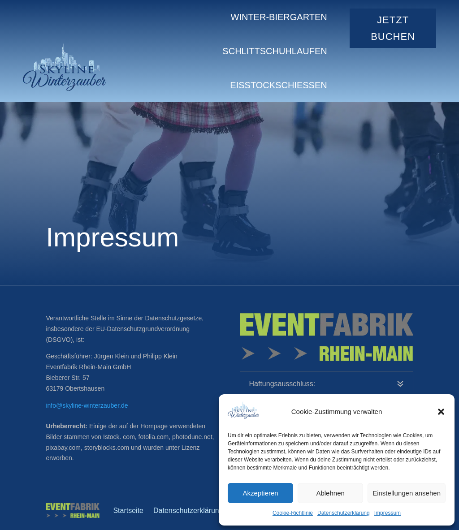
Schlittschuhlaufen (274, 51)
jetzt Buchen (393, 28)
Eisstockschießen (278, 85)
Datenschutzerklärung (343, 513)
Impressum (387, 513)
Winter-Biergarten (279, 17)
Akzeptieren (260, 493)
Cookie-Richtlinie (293, 513)
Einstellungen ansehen (406, 493)
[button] (441, 411)
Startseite (128, 510)
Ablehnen (330, 493)
